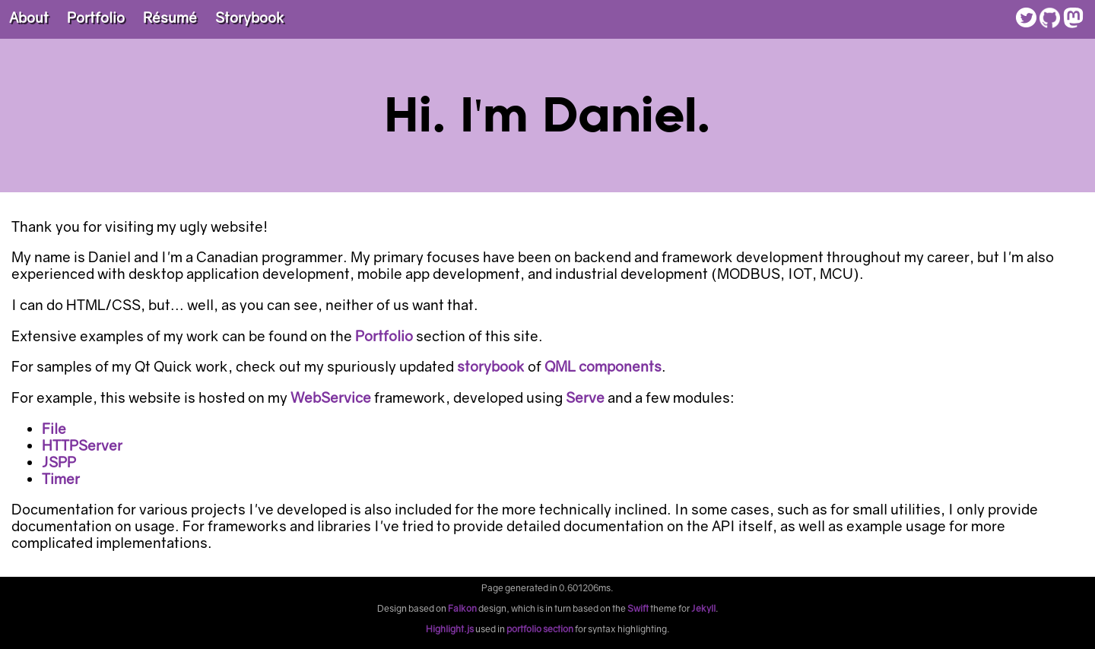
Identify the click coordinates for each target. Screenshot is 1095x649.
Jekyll (703, 608)
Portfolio (96, 17)
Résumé (170, 17)
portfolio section (539, 629)
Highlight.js (450, 629)
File (54, 428)
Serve (585, 397)
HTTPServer (82, 445)
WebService (330, 397)
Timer (61, 478)
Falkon (462, 608)
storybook (491, 366)
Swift (638, 608)
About (29, 17)
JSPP (59, 462)
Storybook (249, 17)
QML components (603, 366)
